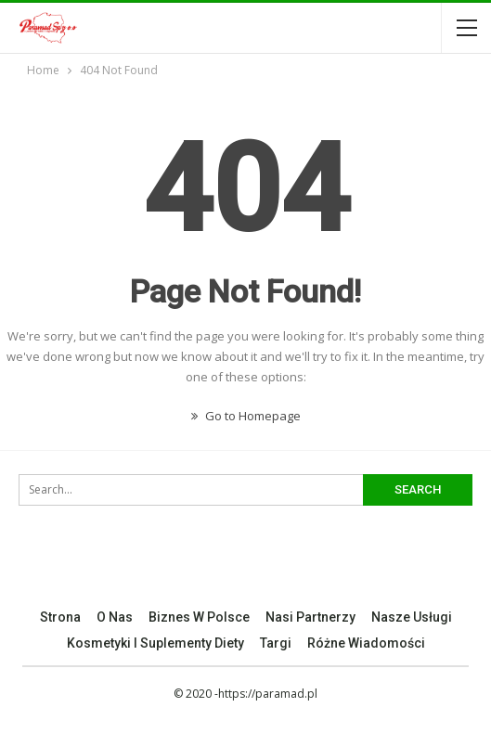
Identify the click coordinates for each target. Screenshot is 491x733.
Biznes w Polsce (199, 617)
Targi (275, 643)
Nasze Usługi (411, 617)
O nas (115, 617)
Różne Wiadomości (366, 643)
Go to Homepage (246, 415)
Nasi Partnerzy (310, 617)
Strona (60, 617)
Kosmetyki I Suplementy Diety (155, 643)
